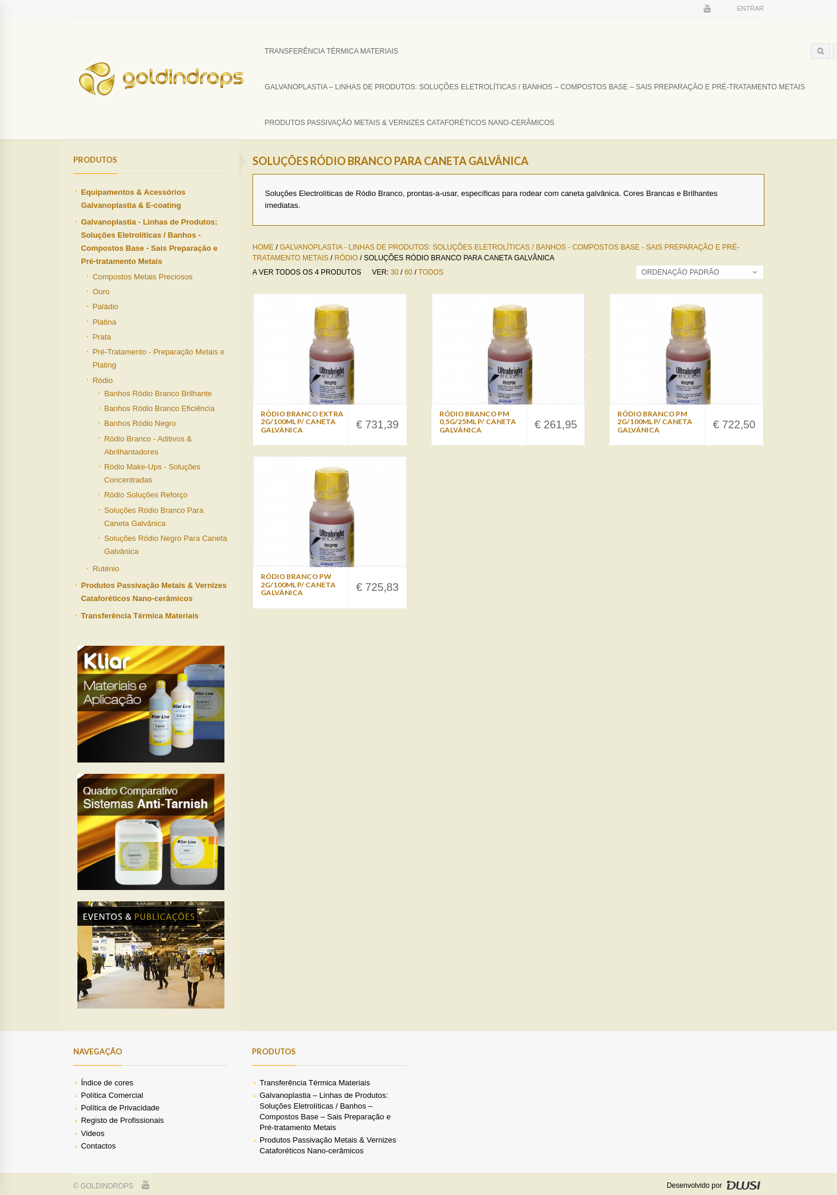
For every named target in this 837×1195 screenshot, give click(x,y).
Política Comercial (112, 1095)
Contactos (98, 1145)
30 (394, 272)
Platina (104, 322)
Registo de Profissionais (122, 1120)
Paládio (105, 306)
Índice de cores (107, 1082)
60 (408, 272)
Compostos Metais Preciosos (142, 276)
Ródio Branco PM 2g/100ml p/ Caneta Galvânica (654, 421)
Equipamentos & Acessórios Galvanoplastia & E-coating (133, 199)
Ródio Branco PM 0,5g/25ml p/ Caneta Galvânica (477, 421)
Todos (431, 272)
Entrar (750, 8)
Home (263, 247)
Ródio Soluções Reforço (146, 494)
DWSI (743, 1185)
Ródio (102, 380)
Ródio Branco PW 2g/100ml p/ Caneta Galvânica (298, 584)
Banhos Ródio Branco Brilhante (158, 393)
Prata (101, 336)
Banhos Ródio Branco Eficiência (159, 408)
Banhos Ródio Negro (140, 423)
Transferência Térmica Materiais (331, 51)
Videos (92, 1133)
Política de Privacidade (120, 1107)
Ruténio (105, 568)
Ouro (101, 291)
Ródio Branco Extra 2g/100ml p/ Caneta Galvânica (302, 421)
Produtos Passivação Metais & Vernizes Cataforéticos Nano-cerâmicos (410, 123)
